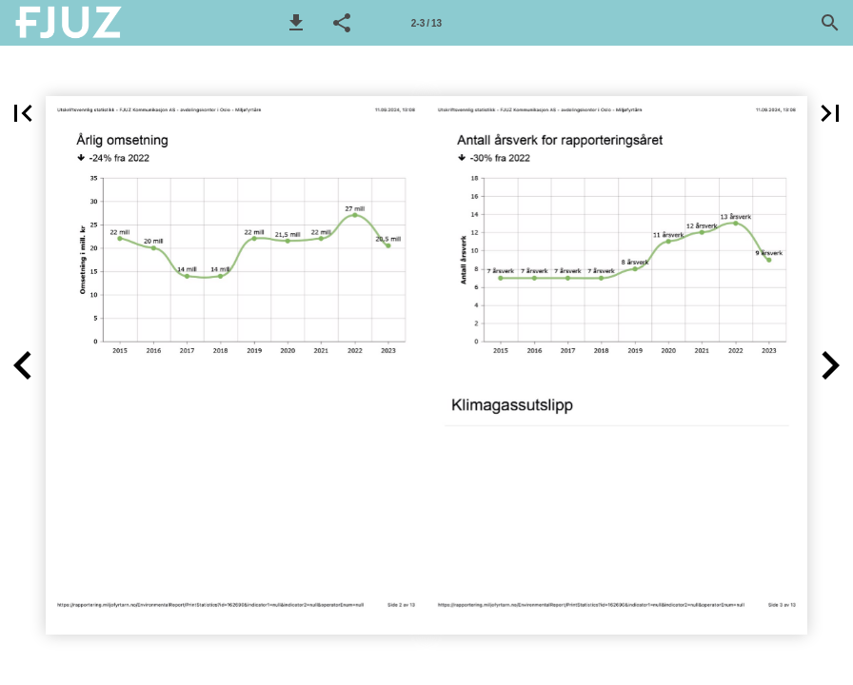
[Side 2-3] (426, 23)
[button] (296, 23)
